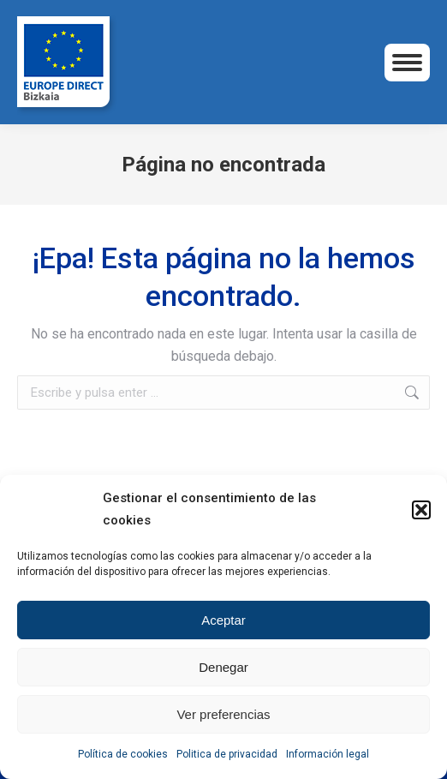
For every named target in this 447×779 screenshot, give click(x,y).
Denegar (223, 667)
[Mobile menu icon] (407, 62)
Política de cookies (123, 754)
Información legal (327, 754)
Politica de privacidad (226, 754)
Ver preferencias (223, 714)
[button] (421, 509)
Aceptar (223, 620)
